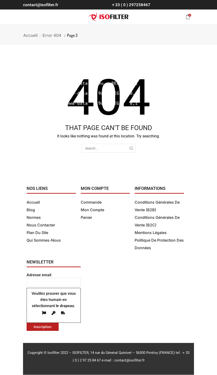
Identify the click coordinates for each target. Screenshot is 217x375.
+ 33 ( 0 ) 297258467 (131, 4)
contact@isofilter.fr (40, 4)
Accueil (30, 35)
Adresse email (54, 279)
